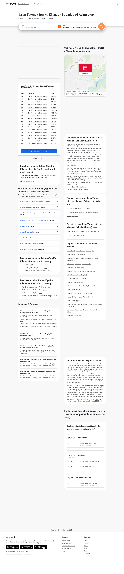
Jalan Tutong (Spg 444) (86, 297)
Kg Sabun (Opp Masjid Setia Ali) (76, 278)
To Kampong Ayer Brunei (74, 208)
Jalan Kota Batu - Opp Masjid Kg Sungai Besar (81, 271)
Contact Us (28, 554)
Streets (86, 546)
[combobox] (39, 27)
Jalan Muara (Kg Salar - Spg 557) (77, 275)
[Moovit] (11, 4)
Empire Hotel (71, 251)
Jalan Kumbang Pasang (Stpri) (85, 251)
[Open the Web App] (40, 547)
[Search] (101, 26)
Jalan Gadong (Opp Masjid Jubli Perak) (79, 264)
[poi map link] (85, 76)
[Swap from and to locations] (59, 26)
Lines (85, 540)
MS (64, 551)
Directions (87, 553)
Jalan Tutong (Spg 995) (92, 231)
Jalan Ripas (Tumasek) (74, 315)
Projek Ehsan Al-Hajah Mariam (76, 235)
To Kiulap (87, 208)
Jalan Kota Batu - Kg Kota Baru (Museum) (79, 293)
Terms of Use (10, 554)
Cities (85, 551)
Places (86, 543)
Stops (85, 548)
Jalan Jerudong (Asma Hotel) (76, 254)
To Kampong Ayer (72, 216)
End (64, 25)
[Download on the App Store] (26, 547)
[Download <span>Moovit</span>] (111, 4)
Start (23, 25)
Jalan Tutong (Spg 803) (74, 300)
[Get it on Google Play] (12, 547)
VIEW (48, 265)
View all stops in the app (39, 151)
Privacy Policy (19, 554)
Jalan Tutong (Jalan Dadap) (75, 231)
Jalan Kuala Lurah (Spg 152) (75, 282)
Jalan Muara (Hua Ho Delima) (76, 267)
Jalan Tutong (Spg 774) (74, 289)
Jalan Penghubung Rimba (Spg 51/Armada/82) (81, 286)
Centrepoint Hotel (72, 297)
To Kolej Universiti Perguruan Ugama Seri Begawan (82, 212)
